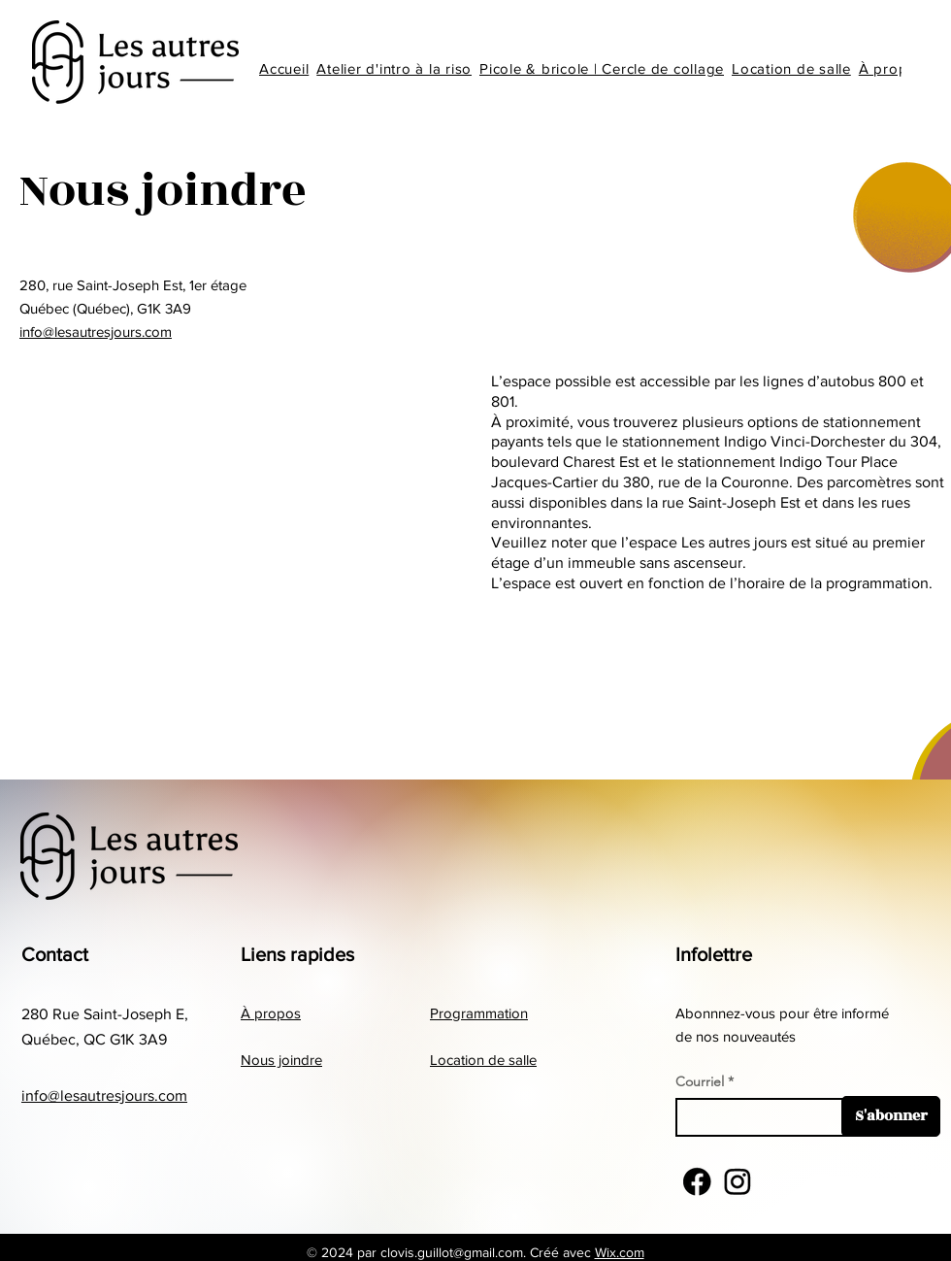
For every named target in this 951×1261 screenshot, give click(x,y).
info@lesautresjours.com (95, 331)
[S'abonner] (890, 1116)
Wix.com (619, 1252)
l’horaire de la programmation (829, 583)
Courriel (699, 1081)
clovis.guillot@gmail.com (451, 1252)
